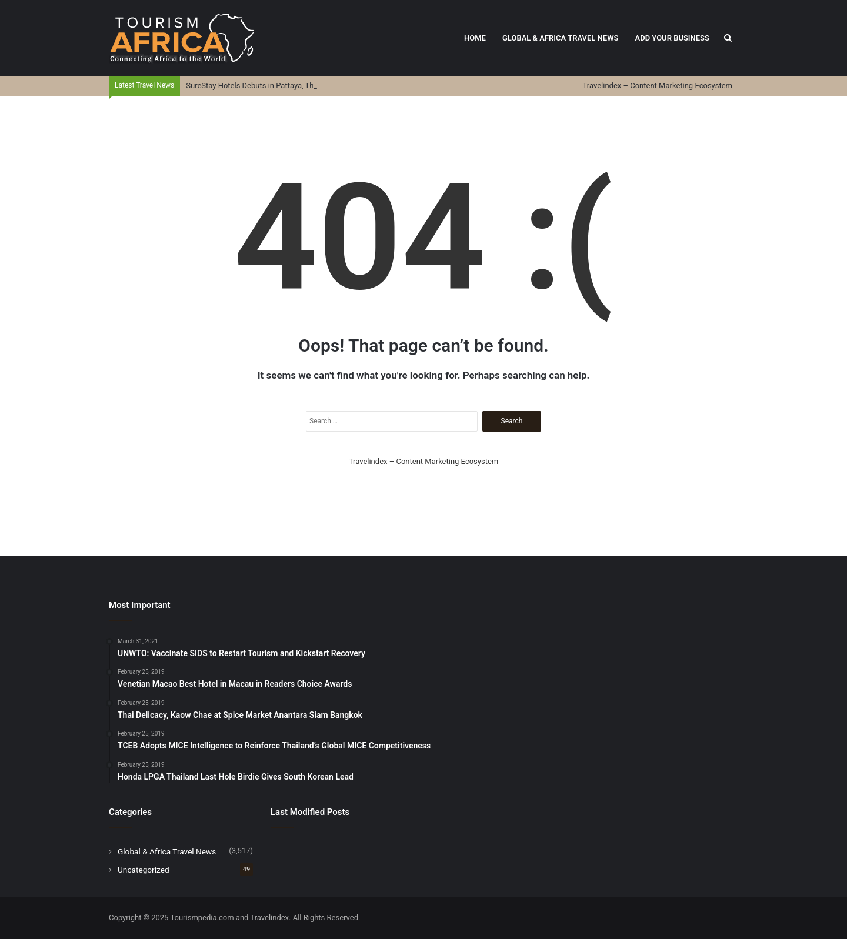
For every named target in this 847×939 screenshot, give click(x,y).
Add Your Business (672, 38)
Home (475, 38)
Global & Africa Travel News (560, 38)
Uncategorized (143, 869)
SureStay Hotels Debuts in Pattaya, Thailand (260, 85)
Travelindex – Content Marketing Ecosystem (657, 85)
